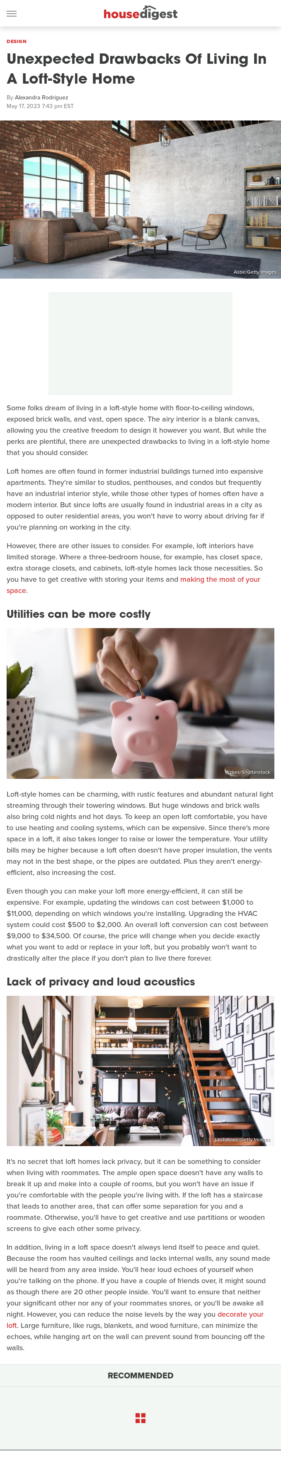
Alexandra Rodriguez (41, 97)
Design (17, 41)
